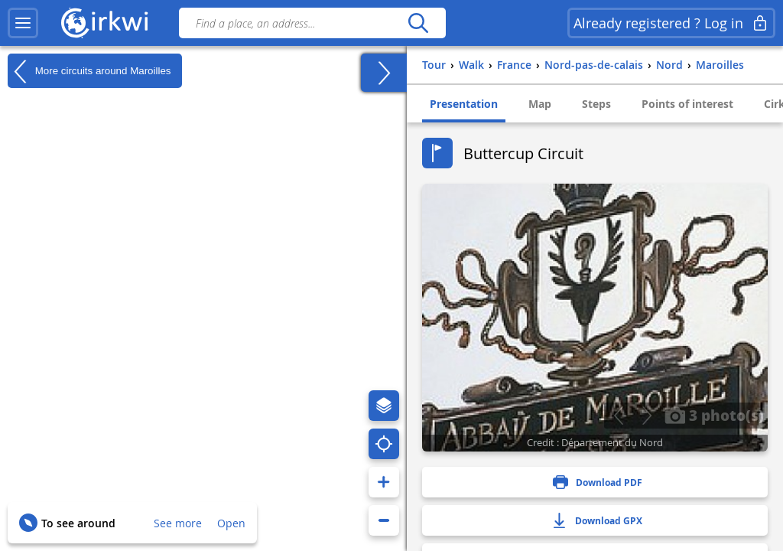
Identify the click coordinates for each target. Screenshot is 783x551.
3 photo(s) (714, 414)
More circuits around (89, 71)
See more (178, 523)
